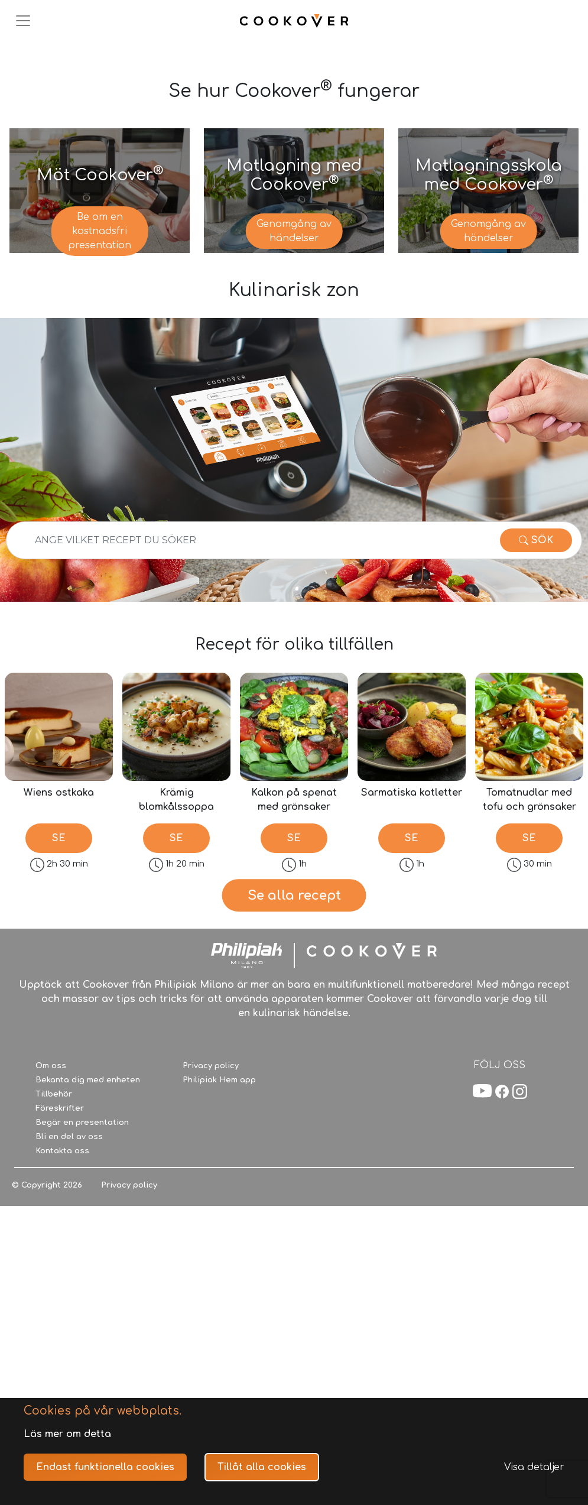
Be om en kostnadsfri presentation (99, 231)
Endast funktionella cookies (105, 1467)
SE (59, 838)
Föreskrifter (59, 1300)
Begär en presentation (82, 1315)
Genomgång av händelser (294, 231)
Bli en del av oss (69, 1329)
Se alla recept (294, 991)
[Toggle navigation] (23, 20)
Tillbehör (53, 1286)
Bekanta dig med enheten (87, 1272)
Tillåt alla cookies (261, 1467)
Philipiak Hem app (219, 1272)
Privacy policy (211, 1258)
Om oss (50, 1258)
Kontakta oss (62, 1343)
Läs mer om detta (67, 1434)
